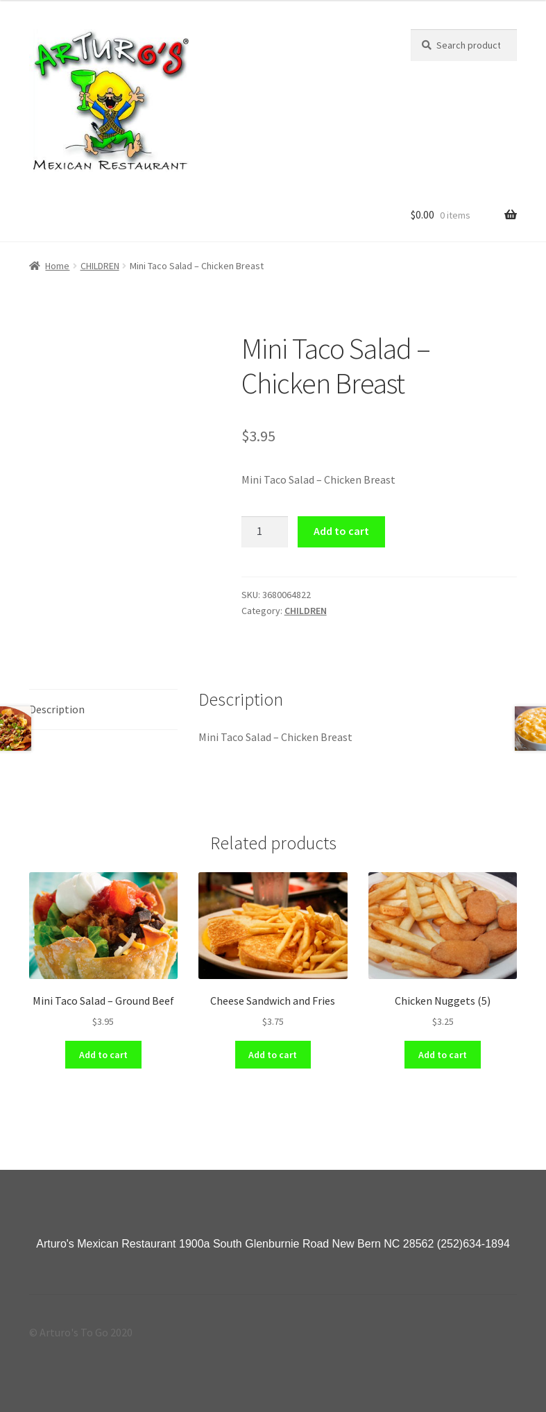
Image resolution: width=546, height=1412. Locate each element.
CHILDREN (99, 266)
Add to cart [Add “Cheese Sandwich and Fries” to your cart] (272, 1054)
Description (57, 709)
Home (57, 266)
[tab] (103, 710)
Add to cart (341, 531)
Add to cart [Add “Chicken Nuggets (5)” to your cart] (442, 1054)
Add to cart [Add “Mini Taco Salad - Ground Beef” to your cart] (103, 1054)
